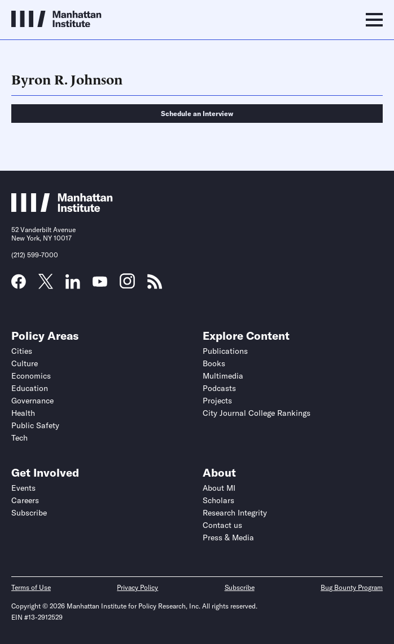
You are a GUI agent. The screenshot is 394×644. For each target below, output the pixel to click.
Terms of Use (31, 587)
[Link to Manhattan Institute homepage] (62, 209)
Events (23, 488)
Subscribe (29, 513)
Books (214, 363)
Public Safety (35, 425)
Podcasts (219, 388)
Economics (31, 376)
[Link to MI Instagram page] (127, 285)
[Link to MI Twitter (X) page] (45, 285)
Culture (24, 363)
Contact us (222, 525)
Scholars (218, 500)
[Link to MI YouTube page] (100, 283)
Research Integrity (235, 513)
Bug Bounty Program (352, 587)
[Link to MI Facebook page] (18, 285)
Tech (19, 438)
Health (23, 413)
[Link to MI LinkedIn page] (72, 285)
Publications (225, 351)
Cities (21, 351)
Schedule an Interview (197, 113)
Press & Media (228, 537)
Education (29, 388)
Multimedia (223, 376)
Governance (32, 401)
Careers (25, 500)
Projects (217, 401)
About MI (219, 488)
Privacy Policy (137, 587)
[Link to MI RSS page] (154, 285)
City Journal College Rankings (256, 413)
